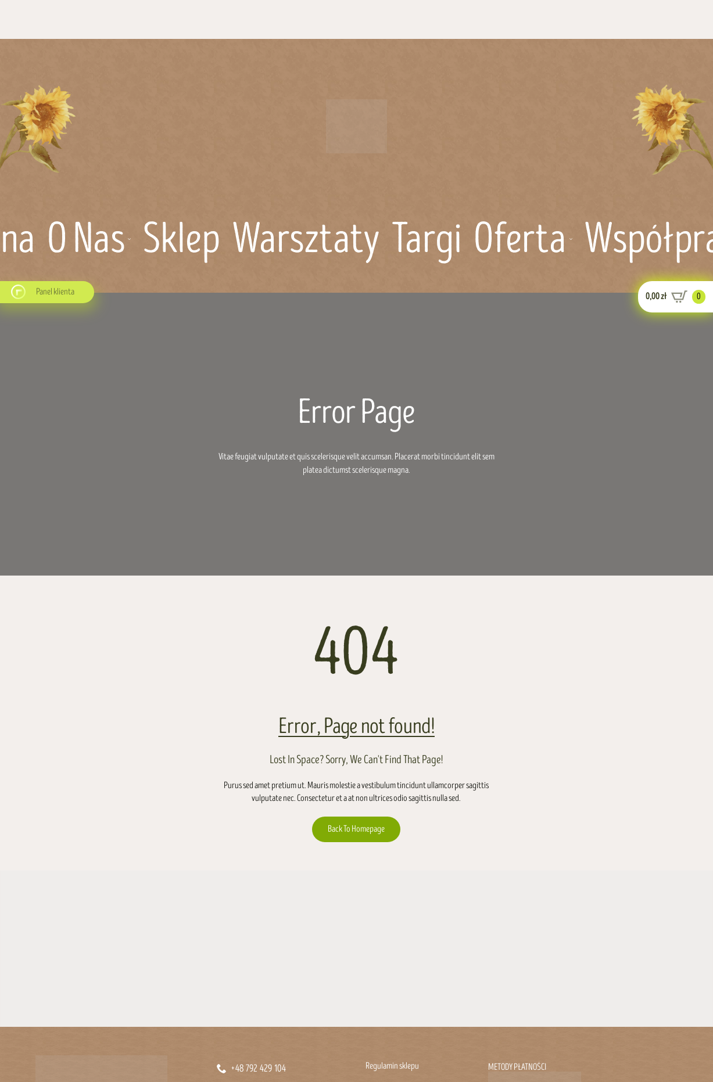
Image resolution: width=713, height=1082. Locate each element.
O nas (86, 240)
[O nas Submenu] (128, 240)
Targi (427, 240)
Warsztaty (306, 240)
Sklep (181, 240)
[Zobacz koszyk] (675, 296)
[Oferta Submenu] (569, 240)
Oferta (520, 240)
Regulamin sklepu (392, 1066)
